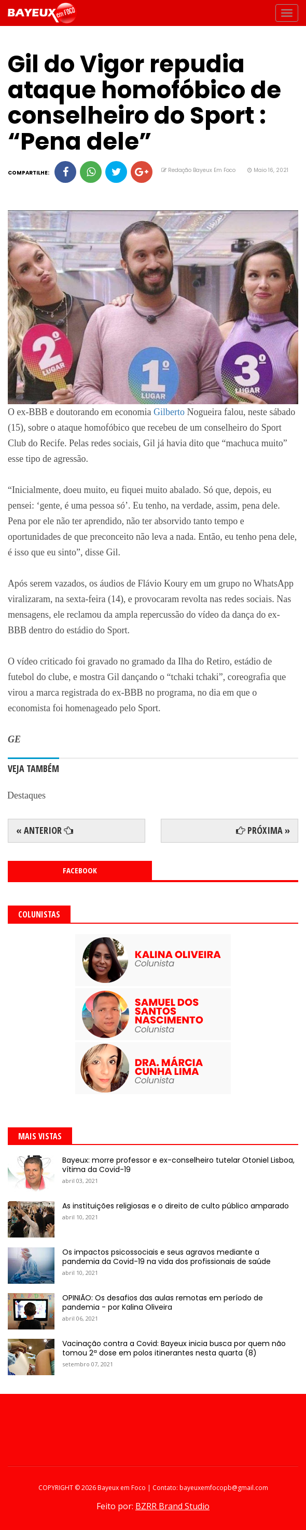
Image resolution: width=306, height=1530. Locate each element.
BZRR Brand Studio (172, 1506)
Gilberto (169, 412)
